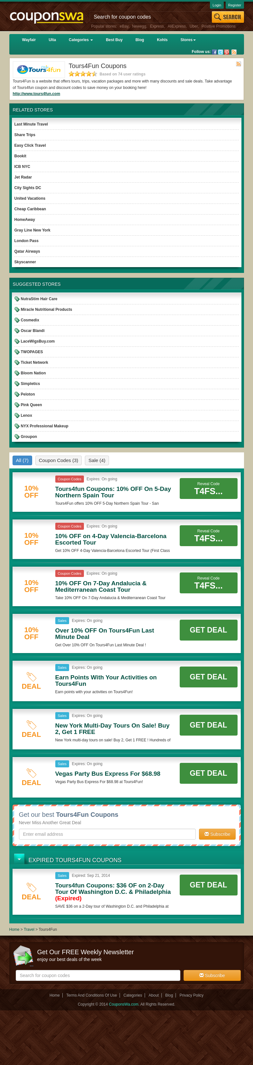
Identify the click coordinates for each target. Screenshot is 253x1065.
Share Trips (24, 135)
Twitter (220, 52)
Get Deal (208, 630)
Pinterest (226, 52)
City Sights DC (27, 188)
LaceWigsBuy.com (38, 341)
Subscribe (217, 834)
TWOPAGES (32, 352)
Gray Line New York (32, 230)
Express (157, 26)
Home (14, 929)
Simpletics (30, 383)
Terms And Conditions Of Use (91, 995)
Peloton (28, 394)
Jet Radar (23, 177)
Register (234, 5)
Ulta (52, 40)
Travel (29, 929)
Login (216, 5)
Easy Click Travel (30, 145)
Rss (234, 52)
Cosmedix (30, 320)
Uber (194, 26)
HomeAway (24, 219)
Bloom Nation (33, 373)
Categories (81, 40)
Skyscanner (25, 262)
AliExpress (176, 26)
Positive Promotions (219, 26)
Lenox (26, 415)
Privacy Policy (191, 995)
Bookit (20, 156)
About (153, 995)
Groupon (29, 436)
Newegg (139, 26)
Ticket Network (34, 362)
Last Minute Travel (31, 124)
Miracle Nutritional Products (46, 309)
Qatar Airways (27, 251)
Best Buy (114, 40)
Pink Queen (31, 405)
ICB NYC (22, 166)
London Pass (26, 241)
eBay (124, 26)
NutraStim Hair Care (39, 299)
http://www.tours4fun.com (36, 94)
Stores (187, 40)
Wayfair (29, 40)
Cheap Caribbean (30, 209)
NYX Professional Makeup (44, 426)
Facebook (214, 52)
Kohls (162, 40)
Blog (139, 40)
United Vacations (30, 198)
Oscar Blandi (33, 330)
